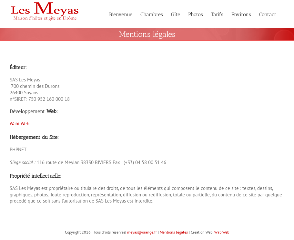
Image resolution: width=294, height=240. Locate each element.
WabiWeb (221, 232)
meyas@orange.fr (142, 232)
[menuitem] (120, 14)
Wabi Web (19, 123)
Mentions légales (174, 232)
